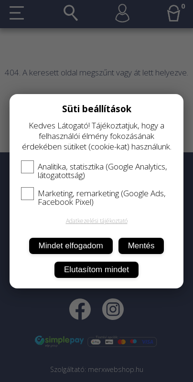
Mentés (141, 245)
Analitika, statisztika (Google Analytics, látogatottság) (94, 171)
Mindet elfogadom (71, 245)
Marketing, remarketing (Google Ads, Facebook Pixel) (93, 197)
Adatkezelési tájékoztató (97, 221)
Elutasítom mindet (96, 269)
